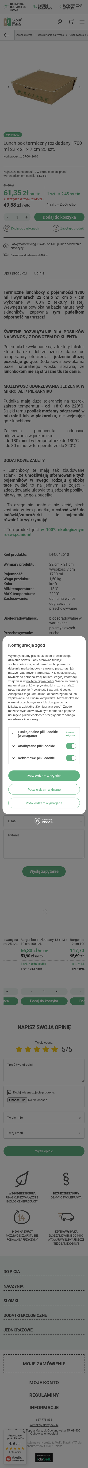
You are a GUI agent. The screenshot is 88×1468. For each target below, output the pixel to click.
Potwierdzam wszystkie (44, 776)
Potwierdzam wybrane (44, 789)
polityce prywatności (40, 681)
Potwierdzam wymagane (44, 803)
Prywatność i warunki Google (50, 689)
